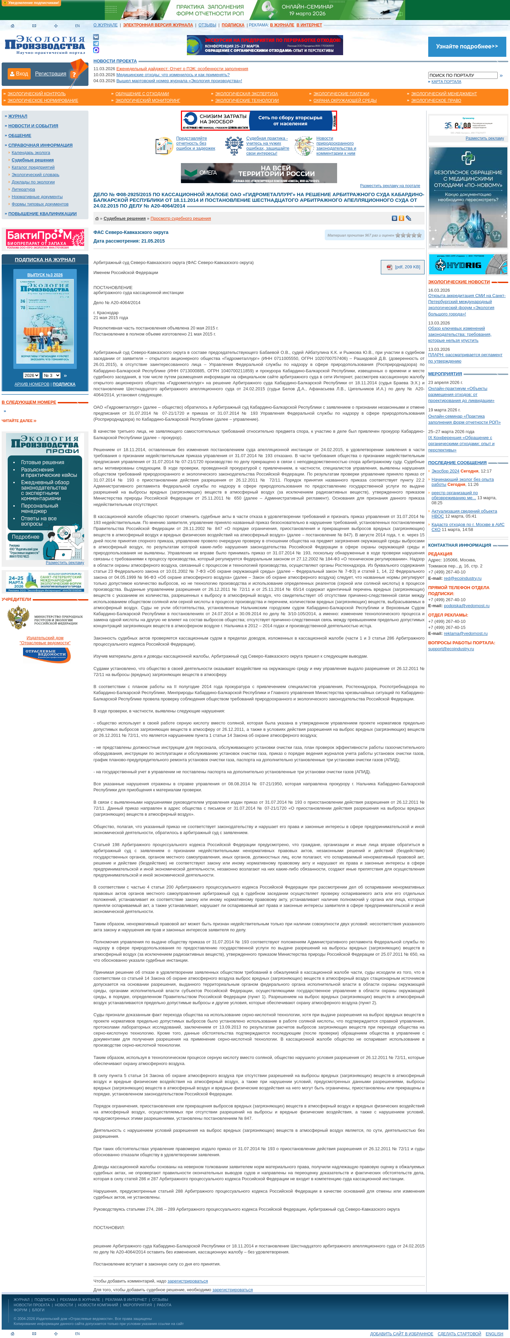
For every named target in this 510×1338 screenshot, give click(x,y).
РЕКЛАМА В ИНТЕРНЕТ (126, 1300)
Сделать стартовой (459, 1334)
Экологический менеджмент (444, 94)
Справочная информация (40, 145)
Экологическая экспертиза (246, 94)
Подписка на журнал (45, 259)
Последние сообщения (457, 462)
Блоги (38, 1310)
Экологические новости (459, 281)
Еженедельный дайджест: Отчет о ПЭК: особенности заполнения (182, 68)
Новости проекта (115, 60)
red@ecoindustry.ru (463, 578)
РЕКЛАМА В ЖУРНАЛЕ (80, 1300)
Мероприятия (445, 373)
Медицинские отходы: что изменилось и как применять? (173, 74)
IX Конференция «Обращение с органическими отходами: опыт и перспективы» (461, 443)
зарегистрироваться (188, 1281)
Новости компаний (98, 1305)
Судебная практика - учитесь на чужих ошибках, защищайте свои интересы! (267, 146)
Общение (19, 135)
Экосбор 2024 (445, 471)
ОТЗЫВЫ (207, 25)
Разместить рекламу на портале (390, 185)
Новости (64, 1305)
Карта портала (446, 82)
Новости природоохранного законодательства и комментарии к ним (336, 146)
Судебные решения (33, 159)
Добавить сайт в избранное (401, 1334)
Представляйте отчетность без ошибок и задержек (195, 143)
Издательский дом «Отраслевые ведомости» (74, 1319)
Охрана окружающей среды (345, 100)
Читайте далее (17, 421)
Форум (20, 1310)
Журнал (17, 116)
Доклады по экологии (33, 181)
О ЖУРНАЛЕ (105, 25)
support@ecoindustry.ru (451, 648)
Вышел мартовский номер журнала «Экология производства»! (179, 80)
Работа (164, 1305)
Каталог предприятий (33, 167)
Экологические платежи (341, 94)
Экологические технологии (247, 100)
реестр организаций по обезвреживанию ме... (455, 495)
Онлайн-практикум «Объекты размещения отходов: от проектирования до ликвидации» (461, 394)
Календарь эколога (31, 152)
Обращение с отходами (142, 94)
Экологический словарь (35, 174)
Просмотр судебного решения (181, 218)
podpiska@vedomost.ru (467, 605)
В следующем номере (29, 402)
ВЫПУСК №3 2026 (45, 275)
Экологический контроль (37, 94)
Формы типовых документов (40, 204)
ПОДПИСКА (45, 1300)
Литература (23, 189)
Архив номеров (32, 384)
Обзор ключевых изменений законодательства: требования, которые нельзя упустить (460, 334)
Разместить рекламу (65, 562)
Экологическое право (436, 100)
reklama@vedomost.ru (466, 633)
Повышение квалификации (42, 213)
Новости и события (33, 125)
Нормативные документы (37, 196)
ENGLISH (494, 1334)
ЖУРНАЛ (21, 1300)
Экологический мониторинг (147, 100)
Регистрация (50, 74)
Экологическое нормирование (43, 100)
